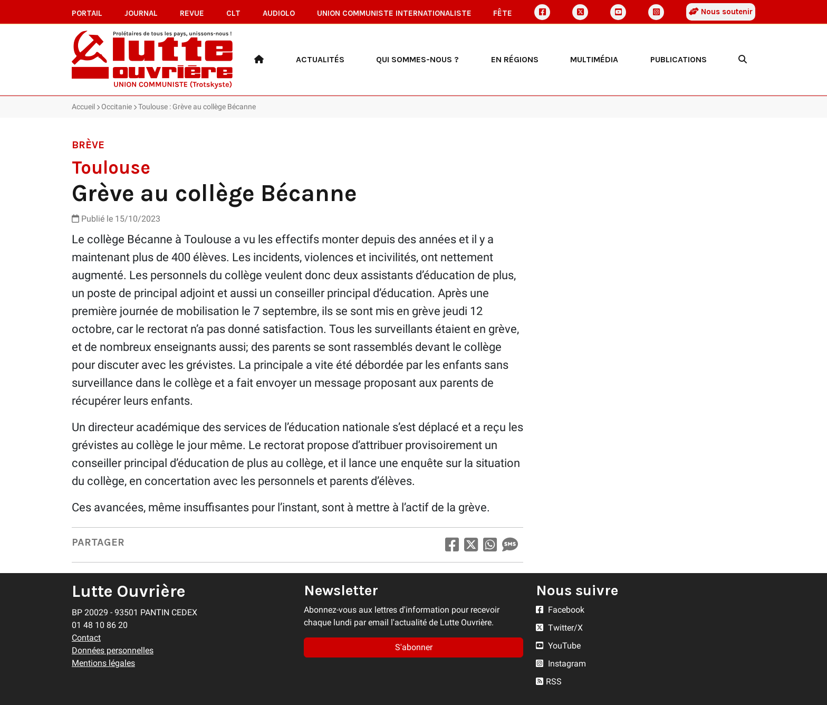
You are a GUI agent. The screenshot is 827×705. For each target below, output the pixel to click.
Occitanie (116, 106)
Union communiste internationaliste (394, 13)
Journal (141, 13)
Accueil (83, 106)
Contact (86, 638)
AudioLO (279, 13)
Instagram (561, 664)
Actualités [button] (320, 59)
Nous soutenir (721, 11)
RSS (549, 682)
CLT (233, 13)
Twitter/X (559, 628)
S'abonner (413, 647)
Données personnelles (112, 650)
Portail (87, 13)
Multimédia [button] (594, 59)
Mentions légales (103, 663)
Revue (192, 13)
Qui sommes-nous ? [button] (417, 59)
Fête (502, 13)
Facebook (560, 610)
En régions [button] (514, 59)
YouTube (558, 646)
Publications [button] (678, 59)
